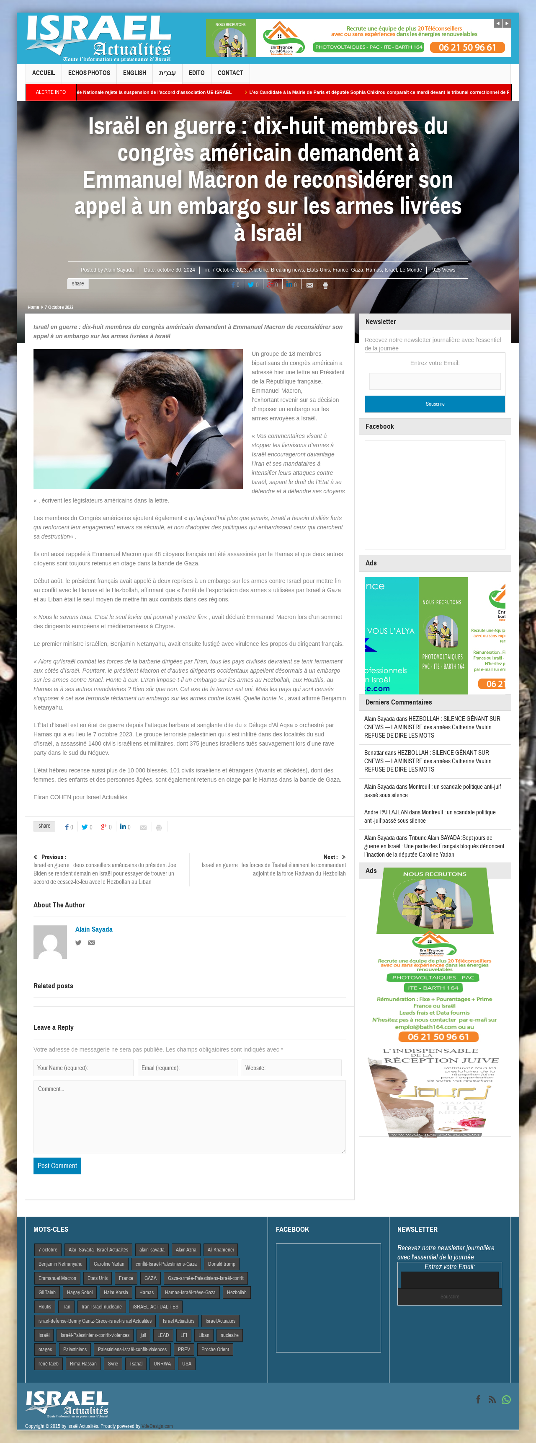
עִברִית (167, 76)
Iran (66, 1306)
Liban (203, 1335)
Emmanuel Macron (57, 1278)
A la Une (258, 270)
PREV (184, 1349)
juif (143, 1335)
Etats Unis (98, 1278)
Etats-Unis (318, 270)
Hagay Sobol (80, 1292)
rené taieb (49, 1363)
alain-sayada (152, 1249)
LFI (183, 1335)
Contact (230, 76)
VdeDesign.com (157, 1426)
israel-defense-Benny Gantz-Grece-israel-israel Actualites (95, 1321)
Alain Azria (186, 1249)
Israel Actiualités (178, 1321)
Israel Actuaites (220, 1321)
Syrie (113, 1363)
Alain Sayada (119, 270)
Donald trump (221, 1264)
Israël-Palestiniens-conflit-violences (95, 1335)
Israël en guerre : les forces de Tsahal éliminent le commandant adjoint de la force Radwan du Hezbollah (268, 865)
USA (186, 1363)
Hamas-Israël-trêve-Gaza (190, 1292)
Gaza (357, 270)
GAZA (150, 1278)
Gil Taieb (47, 1292)
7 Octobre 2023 (229, 270)
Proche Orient (215, 1349)
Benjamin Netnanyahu (60, 1264)
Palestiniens (75, 1349)
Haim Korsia (116, 1292)
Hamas (374, 270)
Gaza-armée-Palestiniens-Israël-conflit (206, 1278)
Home (33, 307)
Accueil (44, 76)
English (134, 76)
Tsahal (135, 1363)
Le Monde (411, 270)
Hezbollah (237, 1292)
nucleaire (230, 1335)
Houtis (45, 1306)
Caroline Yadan (109, 1264)
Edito (197, 76)
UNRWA (162, 1363)
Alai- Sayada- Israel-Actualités (98, 1249)
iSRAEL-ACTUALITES (155, 1306)
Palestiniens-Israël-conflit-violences (132, 1349)
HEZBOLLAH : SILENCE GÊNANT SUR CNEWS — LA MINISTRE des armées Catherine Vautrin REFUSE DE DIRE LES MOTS (432, 727)
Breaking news (287, 270)
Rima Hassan (83, 1363)
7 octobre (48, 1249)
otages (45, 1349)
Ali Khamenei (221, 1249)
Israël (390, 270)
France (340, 270)
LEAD (163, 1335)
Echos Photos (89, 76)
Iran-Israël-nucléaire (102, 1306)
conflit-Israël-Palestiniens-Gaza (166, 1264)
